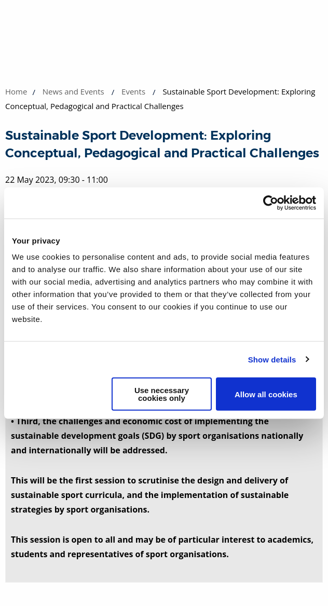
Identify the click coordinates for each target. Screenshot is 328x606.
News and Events (73, 91)
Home (16, 91)
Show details (272, 359)
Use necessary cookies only (161, 394)
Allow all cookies (266, 393)
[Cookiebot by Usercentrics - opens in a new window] (270, 202)
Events (133, 91)
